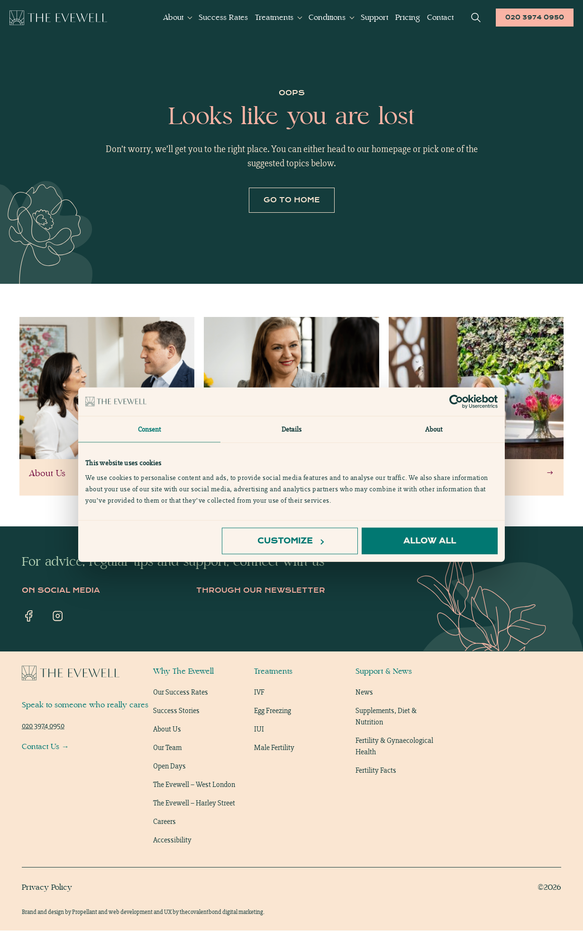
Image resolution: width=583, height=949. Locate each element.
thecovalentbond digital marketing (221, 930)
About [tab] (434, 429)
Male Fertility (274, 765)
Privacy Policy (47, 906)
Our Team (167, 765)
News (364, 710)
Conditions (327, 17)
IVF (259, 710)
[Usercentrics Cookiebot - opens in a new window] (456, 401)
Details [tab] (291, 429)
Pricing (407, 17)
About (173, 17)
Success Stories (176, 728)
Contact (440, 17)
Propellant (84, 930)
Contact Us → (45, 765)
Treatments (274, 17)
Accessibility (172, 858)
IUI (259, 747)
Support (374, 17)
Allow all (429, 540)
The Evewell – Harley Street (194, 821)
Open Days (169, 784)
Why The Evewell (183, 690)
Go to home (292, 218)
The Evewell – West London (194, 802)
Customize (290, 540)
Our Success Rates (180, 710)
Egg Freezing (272, 728)
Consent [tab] (149, 429)
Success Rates (223, 17)
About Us (167, 747)
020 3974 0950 (534, 17)
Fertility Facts (375, 788)
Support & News (383, 690)
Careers (164, 839)
